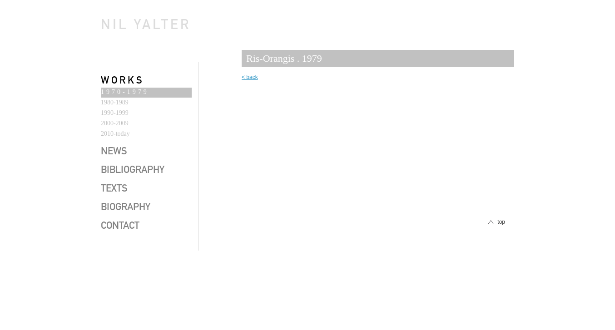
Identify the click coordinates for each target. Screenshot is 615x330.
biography (125, 208)
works (122, 81)
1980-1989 (115, 102)
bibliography (132, 171)
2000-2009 (115, 123)
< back (250, 77)
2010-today (115, 133)
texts (114, 189)
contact (120, 226)
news (114, 152)
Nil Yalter (146, 26)
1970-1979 (125, 92)
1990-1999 (115, 112)
